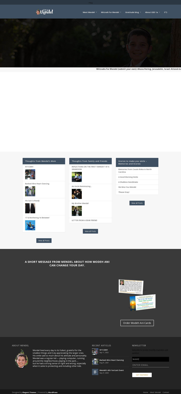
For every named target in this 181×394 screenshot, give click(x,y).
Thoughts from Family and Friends (89, 160)
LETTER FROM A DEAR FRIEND (84, 219)
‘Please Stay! (123, 191)
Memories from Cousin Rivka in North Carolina (135, 169)
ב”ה (165, 11)
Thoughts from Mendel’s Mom (40, 160)
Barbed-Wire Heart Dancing (37, 182)
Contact (166, 391)
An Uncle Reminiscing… (82, 185)
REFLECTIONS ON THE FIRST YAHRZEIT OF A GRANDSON (90, 166)
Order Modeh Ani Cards (137, 131)
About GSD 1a (151, 11)
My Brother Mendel (80, 202)
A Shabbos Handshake (128, 181)
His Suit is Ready (32, 199)
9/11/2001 (29, 165)
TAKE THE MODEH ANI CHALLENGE (137, 113)
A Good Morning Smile (128, 176)
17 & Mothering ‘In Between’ (37, 216)
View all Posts (44, 239)
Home (145, 391)
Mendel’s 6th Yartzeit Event (112, 369)
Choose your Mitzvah (43, 131)
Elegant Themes (29, 391)
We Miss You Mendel (127, 186)
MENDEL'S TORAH (90, 112)
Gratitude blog (132, 11)
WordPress (52, 391)
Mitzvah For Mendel (110, 11)
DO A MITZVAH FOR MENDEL (44, 113)
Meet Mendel (89, 11)
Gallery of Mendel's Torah (90, 131)
